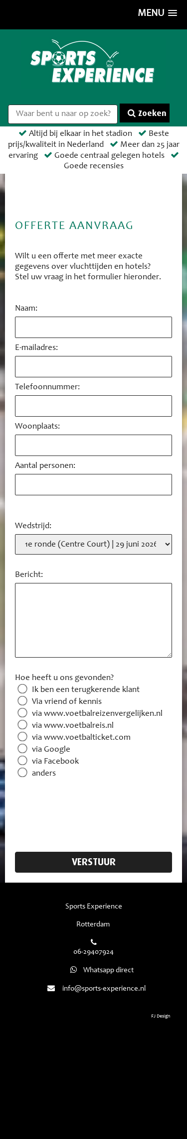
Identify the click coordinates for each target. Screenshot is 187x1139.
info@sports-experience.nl (104, 989)
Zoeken (147, 113)
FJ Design (160, 1016)
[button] (157, 14)
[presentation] (91, 809)
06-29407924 (93, 952)
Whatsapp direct (100, 970)
